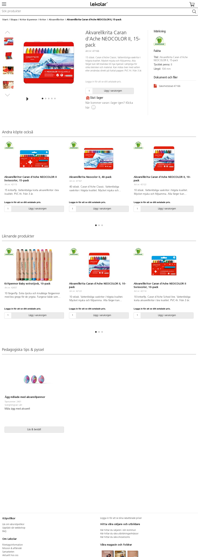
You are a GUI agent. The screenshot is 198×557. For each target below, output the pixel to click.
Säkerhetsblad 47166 (167, 86)
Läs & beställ (34, 429)
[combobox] (99, 11)
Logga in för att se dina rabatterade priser (121, 518)
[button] (42, 98)
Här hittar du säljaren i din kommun (118, 530)
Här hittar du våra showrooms (115, 537)
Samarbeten (8, 552)
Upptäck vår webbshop (13, 528)
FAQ (4, 531)
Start (5, 19)
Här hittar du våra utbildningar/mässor (119, 534)
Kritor (43, 19)
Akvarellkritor (56, 19)
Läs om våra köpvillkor (13, 524)
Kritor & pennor (28, 19)
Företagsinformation (12, 545)
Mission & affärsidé (12, 548)
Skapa (13, 19)
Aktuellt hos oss (10, 555)
